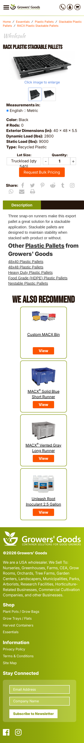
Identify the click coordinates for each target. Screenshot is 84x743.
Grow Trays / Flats (17, 618)
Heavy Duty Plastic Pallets (30, 272)
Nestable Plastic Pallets (28, 283)
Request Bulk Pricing (42, 172)
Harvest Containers (18, 625)
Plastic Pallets (44, 21)
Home (7, 21)
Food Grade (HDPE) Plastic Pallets (37, 278)
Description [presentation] (21, 205)
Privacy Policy (14, 649)
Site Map (10, 663)
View (43, 350)
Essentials (23, 21)
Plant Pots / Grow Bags (21, 612)
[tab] (22, 205)
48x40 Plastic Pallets (25, 262)
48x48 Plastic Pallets (25, 267)
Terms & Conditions (18, 656)
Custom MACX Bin (43, 334)
